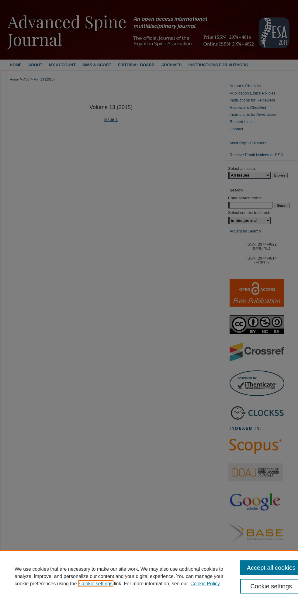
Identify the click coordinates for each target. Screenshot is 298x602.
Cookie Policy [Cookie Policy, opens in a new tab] (205, 583)
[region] (149, 576)
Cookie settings (96, 583)
